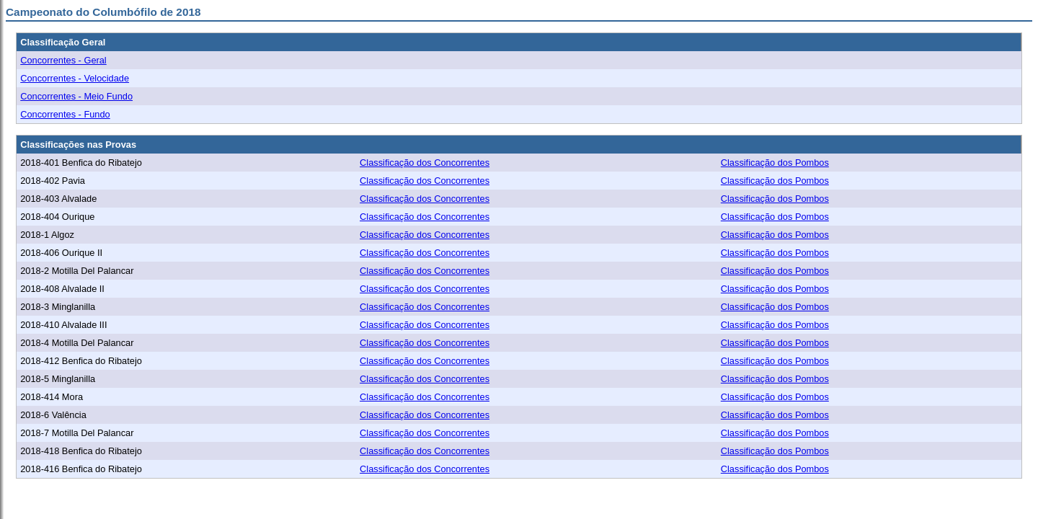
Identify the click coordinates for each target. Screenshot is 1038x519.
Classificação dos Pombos (775, 162)
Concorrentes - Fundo (65, 114)
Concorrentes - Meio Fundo (76, 96)
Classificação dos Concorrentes (424, 162)
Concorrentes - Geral (63, 60)
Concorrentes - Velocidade (74, 78)
